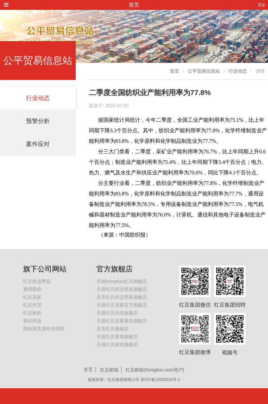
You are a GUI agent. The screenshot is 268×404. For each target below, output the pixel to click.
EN (261, 5)
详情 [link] (260, 71)
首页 (174, 71)
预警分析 (38, 121)
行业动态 (38, 98)
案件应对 (38, 144)
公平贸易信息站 (204, 71)
